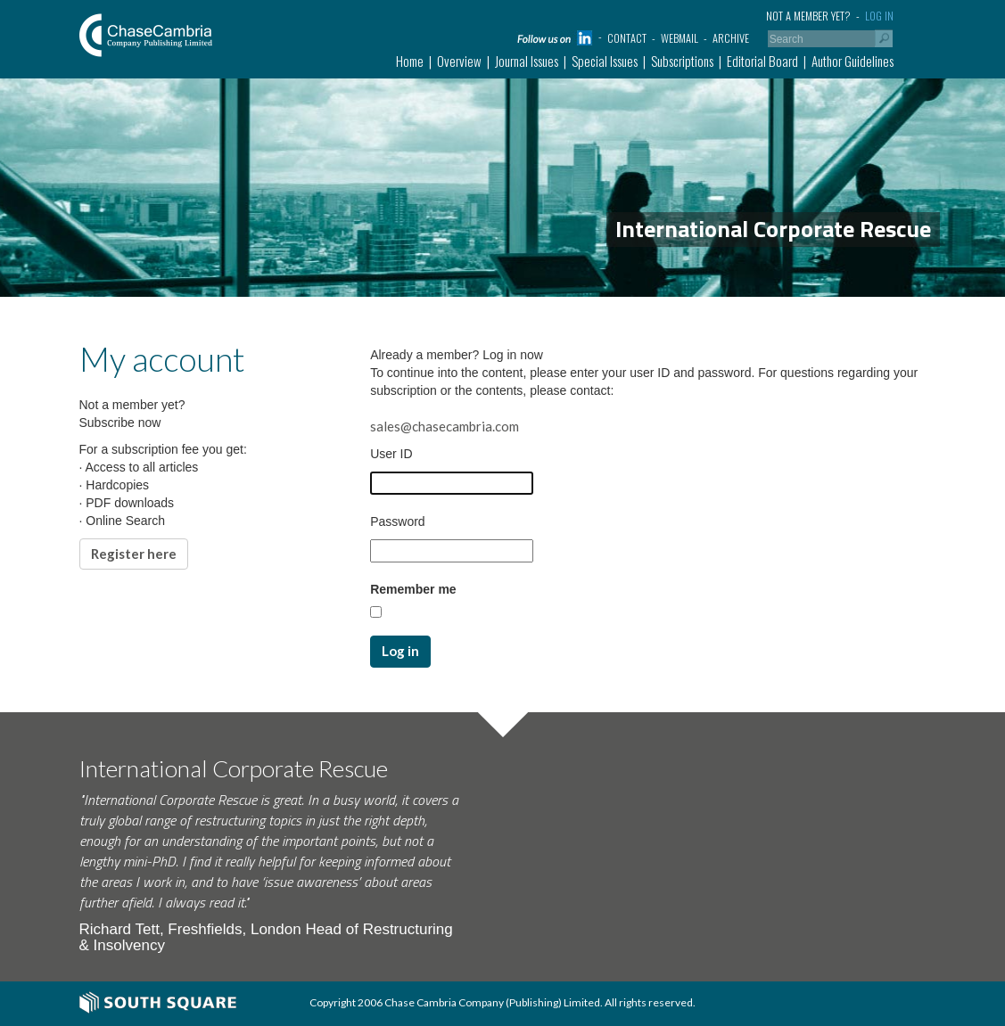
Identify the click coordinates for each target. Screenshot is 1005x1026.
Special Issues (605, 61)
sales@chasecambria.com (444, 426)
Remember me (413, 589)
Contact (627, 37)
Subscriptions (682, 61)
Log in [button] (400, 651)
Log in (879, 15)
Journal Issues (526, 61)
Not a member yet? (808, 15)
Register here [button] (134, 554)
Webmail (679, 37)
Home (410, 61)
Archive (731, 37)
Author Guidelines (852, 61)
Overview (459, 61)
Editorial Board (762, 61)
